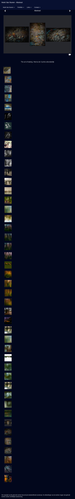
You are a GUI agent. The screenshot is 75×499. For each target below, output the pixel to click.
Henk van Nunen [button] (9, 7)
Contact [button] (37, 7)
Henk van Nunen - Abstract (12, 2)
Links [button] (29, 7)
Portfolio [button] (20, 7)
